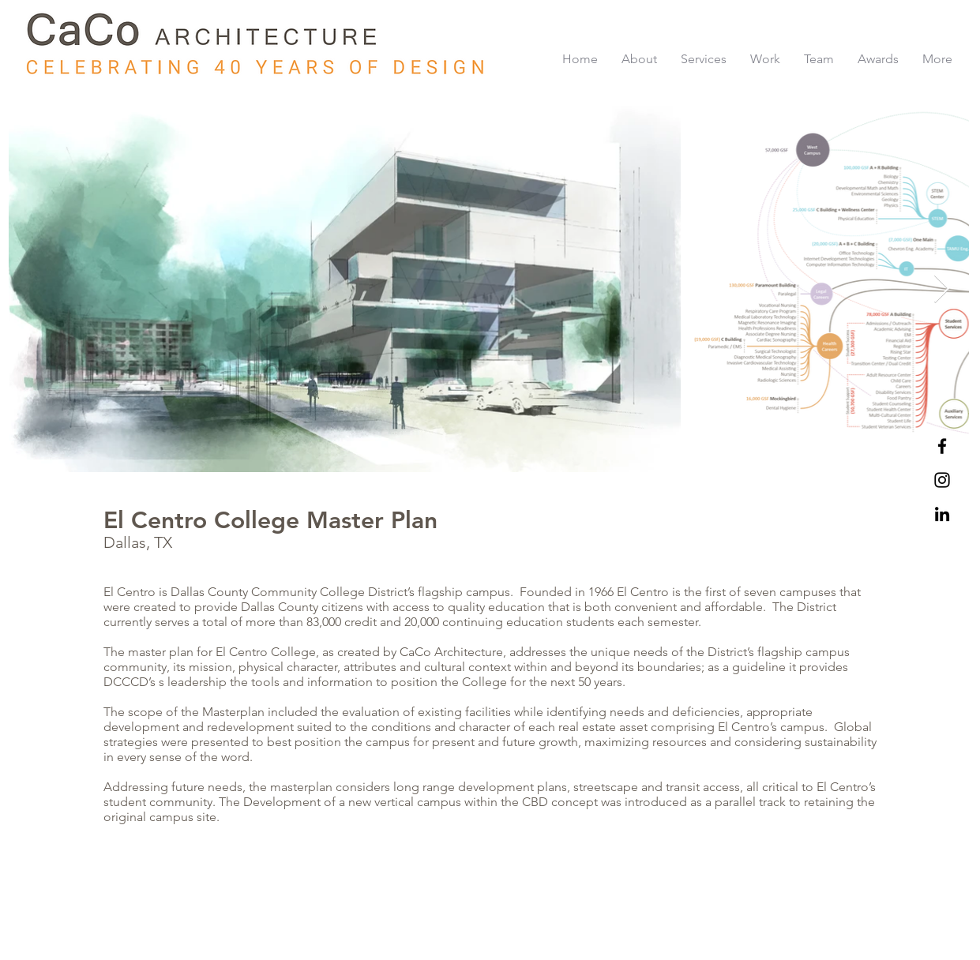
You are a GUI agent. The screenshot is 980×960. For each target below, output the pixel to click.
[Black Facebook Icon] (942, 446)
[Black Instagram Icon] (942, 480)
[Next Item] (942, 289)
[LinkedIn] (942, 514)
